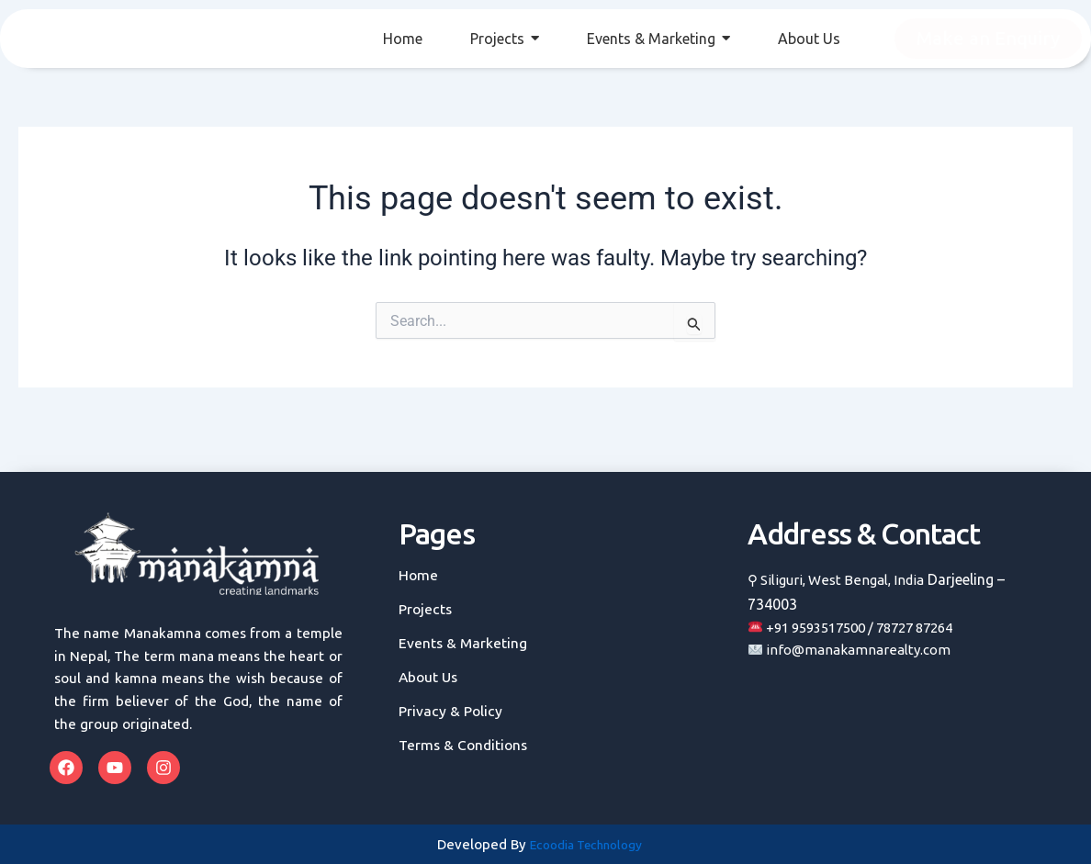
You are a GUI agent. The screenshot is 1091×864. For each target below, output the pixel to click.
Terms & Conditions (465, 745)
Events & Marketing (463, 643)
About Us (429, 677)
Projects (426, 609)
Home (419, 575)
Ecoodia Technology (586, 844)
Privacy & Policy (452, 711)
